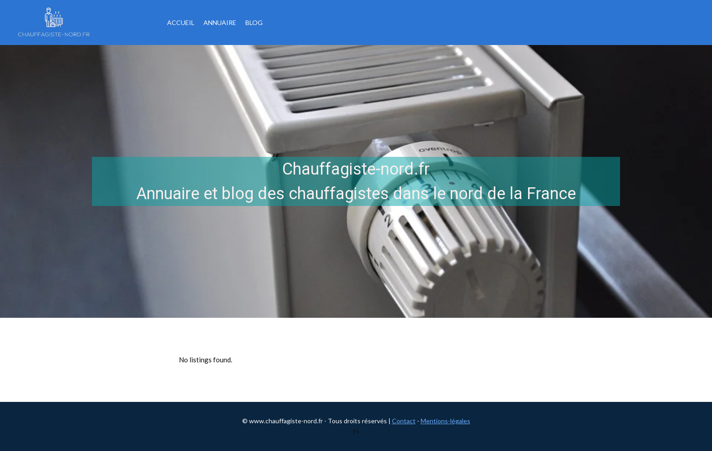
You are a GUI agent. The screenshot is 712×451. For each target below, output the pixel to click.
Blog (254, 22)
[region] (356, 181)
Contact (404, 421)
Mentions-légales (445, 421)
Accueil (180, 22)
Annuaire (219, 22)
